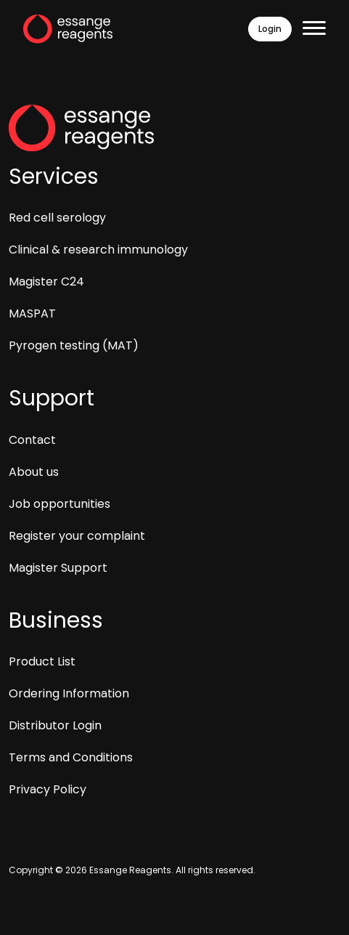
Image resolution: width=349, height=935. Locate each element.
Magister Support (58, 567)
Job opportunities (59, 503)
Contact (32, 440)
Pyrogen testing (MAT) (74, 345)
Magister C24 (46, 281)
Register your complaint (77, 535)
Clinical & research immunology (98, 249)
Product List (42, 661)
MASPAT (32, 313)
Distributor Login (55, 725)
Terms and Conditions (71, 757)
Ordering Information (69, 693)
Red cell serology (57, 217)
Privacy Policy (47, 789)
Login (270, 29)
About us (34, 472)
